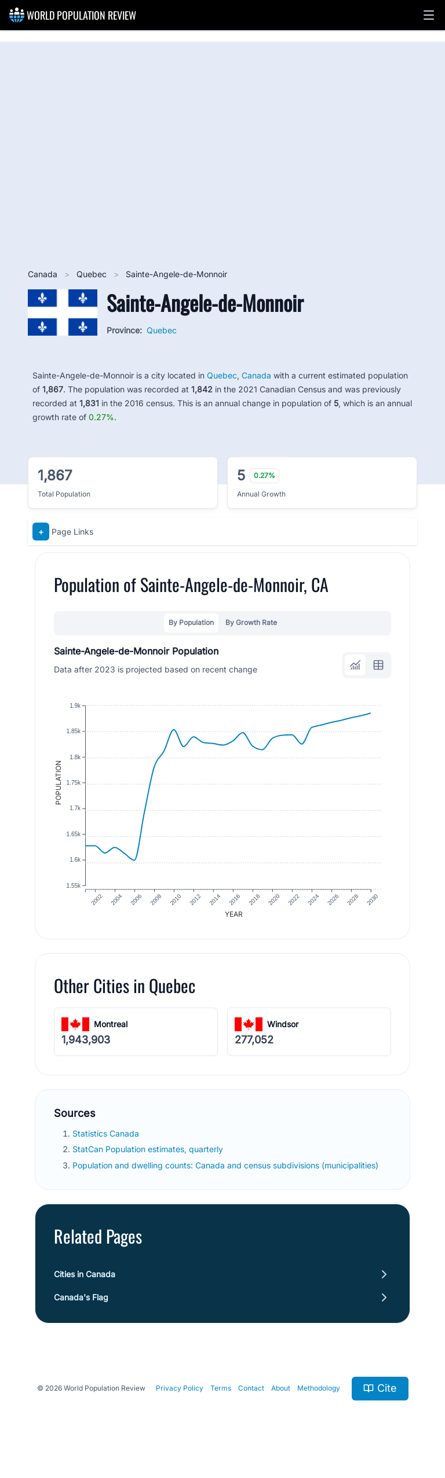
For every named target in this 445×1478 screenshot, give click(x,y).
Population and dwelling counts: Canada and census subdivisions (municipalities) (226, 1169)
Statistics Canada (106, 1137)
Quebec (92, 274)
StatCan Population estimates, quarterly (148, 1153)
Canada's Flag (81, 1301)
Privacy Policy (179, 1392)
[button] (428, 15)
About (280, 1392)
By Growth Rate (251, 622)
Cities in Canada (84, 1277)
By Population (191, 622)
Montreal (110, 1027)
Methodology (318, 1392)
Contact (251, 1392)
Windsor (282, 1027)
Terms (220, 1392)
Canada (44, 274)
